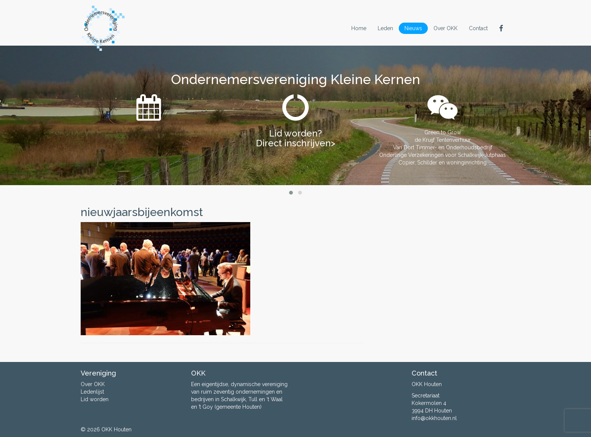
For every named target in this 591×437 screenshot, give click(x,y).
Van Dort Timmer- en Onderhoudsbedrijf (442, 147)
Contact (478, 28)
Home (358, 28)
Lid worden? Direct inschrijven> (295, 138)
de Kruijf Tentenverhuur (443, 140)
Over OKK (445, 28)
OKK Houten (116, 429)
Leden (385, 28)
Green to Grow (442, 132)
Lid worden (95, 399)
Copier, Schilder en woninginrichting (442, 162)
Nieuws (413, 28)
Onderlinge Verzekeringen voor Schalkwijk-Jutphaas (442, 155)
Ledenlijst (92, 392)
